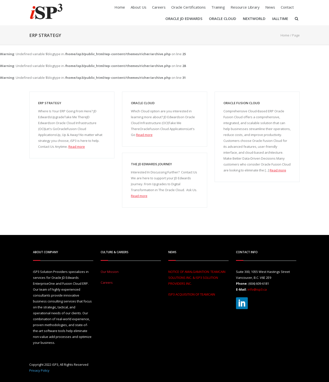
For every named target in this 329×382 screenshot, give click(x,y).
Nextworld (254, 18)
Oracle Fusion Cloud (241, 103)
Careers (159, 7)
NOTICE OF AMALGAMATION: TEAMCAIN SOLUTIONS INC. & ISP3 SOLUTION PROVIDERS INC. (196, 277)
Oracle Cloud (222, 18)
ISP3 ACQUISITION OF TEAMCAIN (191, 294)
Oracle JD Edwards (183, 18)
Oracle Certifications (188, 7)
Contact (287, 7)
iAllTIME (280, 18)
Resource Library (245, 7)
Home (119, 7)
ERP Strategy (49, 103)
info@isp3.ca (257, 289)
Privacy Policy (39, 370)
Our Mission (110, 271)
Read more (76, 146)
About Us (138, 7)
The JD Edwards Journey (151, 164)
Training (218, 7)
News (270, 7)
